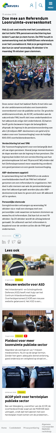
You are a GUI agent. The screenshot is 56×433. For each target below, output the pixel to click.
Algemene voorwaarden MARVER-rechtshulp (48, 428)
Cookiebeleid (15, 428)
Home (4, 428)
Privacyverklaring (31, 428)
